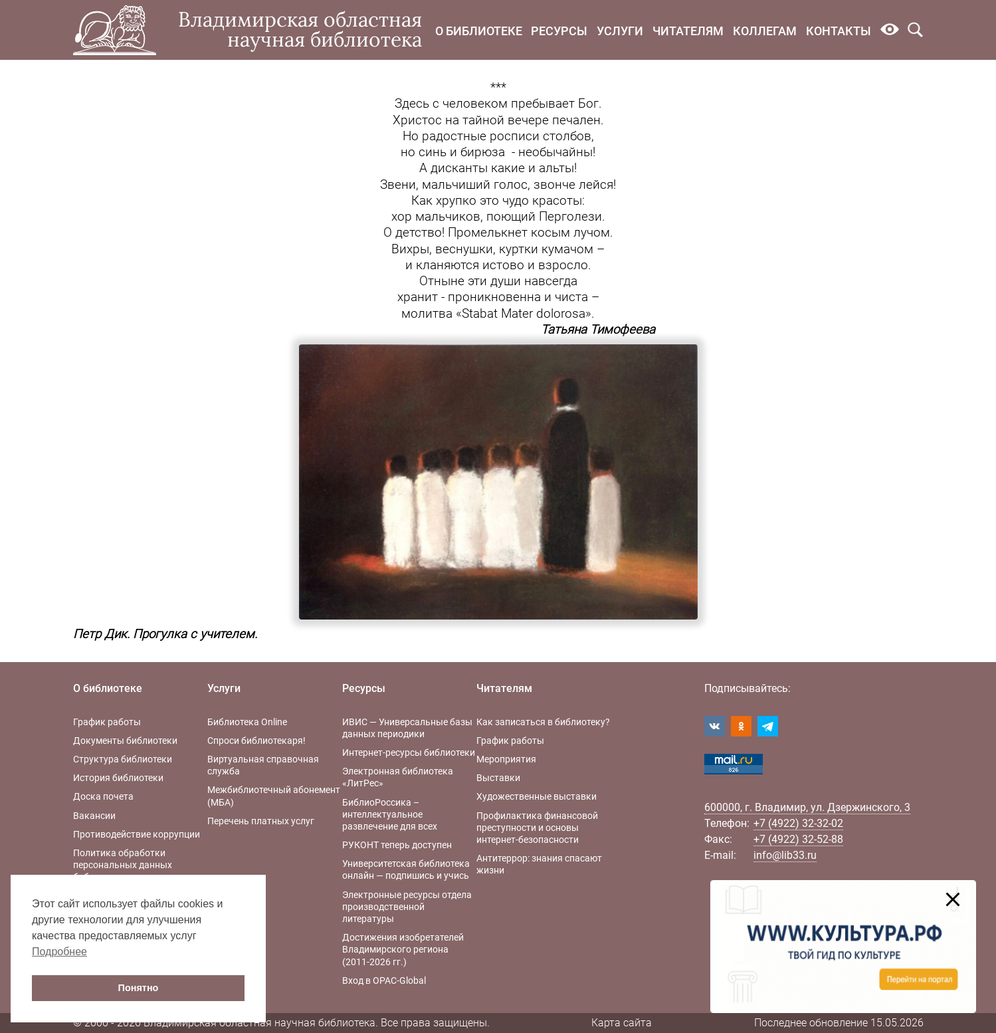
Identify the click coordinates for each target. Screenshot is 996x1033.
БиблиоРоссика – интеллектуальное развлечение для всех (389, 814)
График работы (107, 722)
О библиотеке (478, 31)
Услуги (620, 31)
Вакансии (94, 815)
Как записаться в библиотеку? (543, 722)
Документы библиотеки (125, 740)
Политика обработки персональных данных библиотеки (122, 865)
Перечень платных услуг (260, 821)
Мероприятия (506, 759)
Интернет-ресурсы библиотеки (408, 752)
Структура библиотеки (122, 759)
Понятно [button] (138, 987)
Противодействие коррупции (136, 834)
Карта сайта (621, 1022)
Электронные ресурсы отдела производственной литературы (407, 906)
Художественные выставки (536, 796)
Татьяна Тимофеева (598, 329)
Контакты (838, 31)
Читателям (688, 31)
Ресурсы (559, 31)
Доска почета (103, 796)
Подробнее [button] (59, 951)
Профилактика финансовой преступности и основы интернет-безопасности (537, 827)
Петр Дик (100, 634)
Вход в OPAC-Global (384, 980)
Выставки (498, 777)
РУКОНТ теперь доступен (397, 845)
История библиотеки (118, 777)
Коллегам (765, 31)
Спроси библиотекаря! (256, 740)
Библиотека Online (247, 722)
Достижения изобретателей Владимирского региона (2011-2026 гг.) (403, 949)
